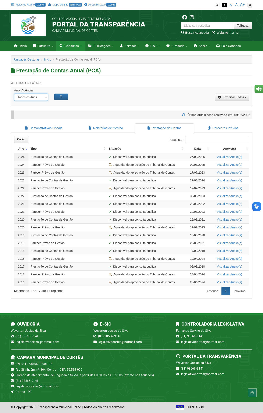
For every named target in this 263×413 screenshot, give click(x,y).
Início (20, 46)
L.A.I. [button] (152, 46)
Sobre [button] (202, 46)
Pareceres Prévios (223, 128)
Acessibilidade (100, 4)
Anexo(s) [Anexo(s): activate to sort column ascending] (229, 148)
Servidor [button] (129, 46)
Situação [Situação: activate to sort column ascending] (115, 148)
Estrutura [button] (43, 46)
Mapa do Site (65, 4)
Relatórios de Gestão (106, 128)
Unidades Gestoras (27, 59)
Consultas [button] (71, 46)
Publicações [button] (101, 46)
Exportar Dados (232, 97)
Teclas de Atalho (28, 4)
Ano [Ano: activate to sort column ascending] (21, 148)
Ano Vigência (23, 90)
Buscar (243, 25)
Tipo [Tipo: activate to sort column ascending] (34, 148)
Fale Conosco (228, 46)
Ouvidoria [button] (176, 46)
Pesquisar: (208, 139)
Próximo (239, 291)
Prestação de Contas (164, 128)
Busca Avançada (195, 32)
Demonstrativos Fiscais (43, 128)
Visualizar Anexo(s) (229, 157)
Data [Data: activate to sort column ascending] (197, 148)
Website (225, 32)
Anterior (212, 291)
